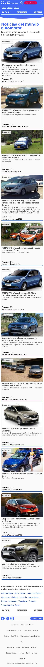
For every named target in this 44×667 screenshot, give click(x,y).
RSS (22, 642)
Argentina (10, 647)
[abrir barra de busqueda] (21, 2)
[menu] (41, 3)
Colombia (25, 647)
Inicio (4, 8)
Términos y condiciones (13, 630)
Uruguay (35, 653)
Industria (6, 87)
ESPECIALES (22, 12)
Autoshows (5, 597)
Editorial (9, 8)
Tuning (17, 605)
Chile (18, 647)
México (21, 653)
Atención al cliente (27, 625)
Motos (4, 601)
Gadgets (14, 597)
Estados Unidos (11, 653)
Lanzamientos (33, 597)
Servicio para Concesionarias (30, 636)
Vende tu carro (30, 3)
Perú (27, 653)
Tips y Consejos (7, 605)
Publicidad (14, 636)
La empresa (15, 625)
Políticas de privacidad (31, 630)
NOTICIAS (6, 12)
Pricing (6, 636)
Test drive (32, 601)
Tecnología (22, 601)
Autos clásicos (20, 593)
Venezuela (22, 658)
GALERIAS (38, 12)
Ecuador (34, 647)
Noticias (16, 8)
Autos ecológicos (34, 593)
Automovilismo (7, 593)
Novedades (7, 42)
